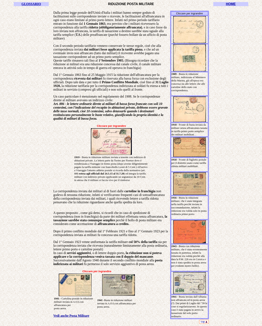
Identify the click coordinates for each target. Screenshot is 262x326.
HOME (231, 4)
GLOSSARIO (31, 4)
